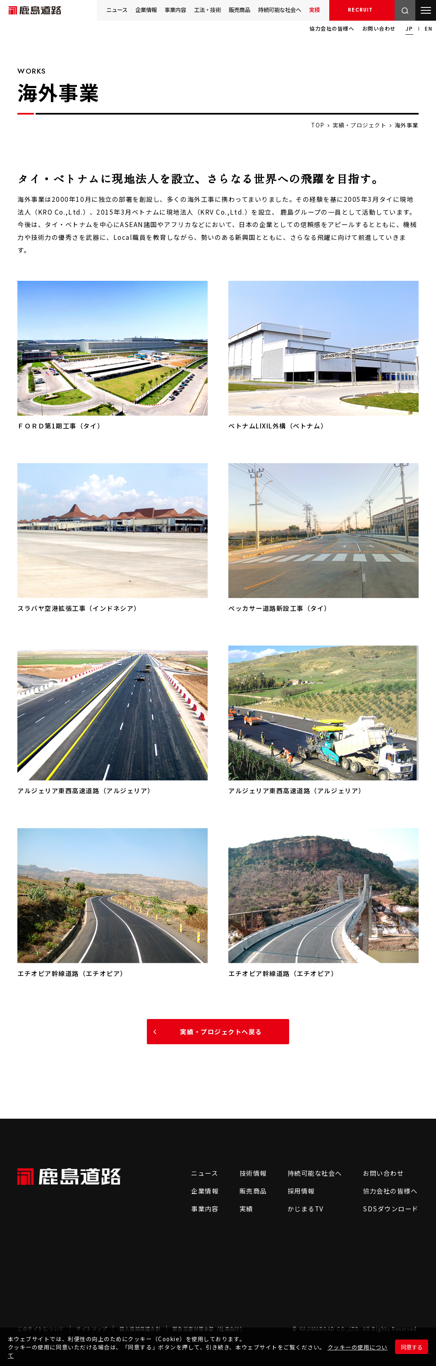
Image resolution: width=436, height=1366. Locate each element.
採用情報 (361, 10)
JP (409, 28)
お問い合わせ (379, 28)
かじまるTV (296, 1208)
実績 (314, 9)
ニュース (98, 9)
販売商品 (232, 9)
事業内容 (162, 9)
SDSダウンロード (388, 1208)
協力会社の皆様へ (331, 28)
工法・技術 (197, 9)
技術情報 (238, 1172)
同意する (411, 1347)
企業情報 (130, 9)
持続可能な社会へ (275, 9)
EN (428, 28)
